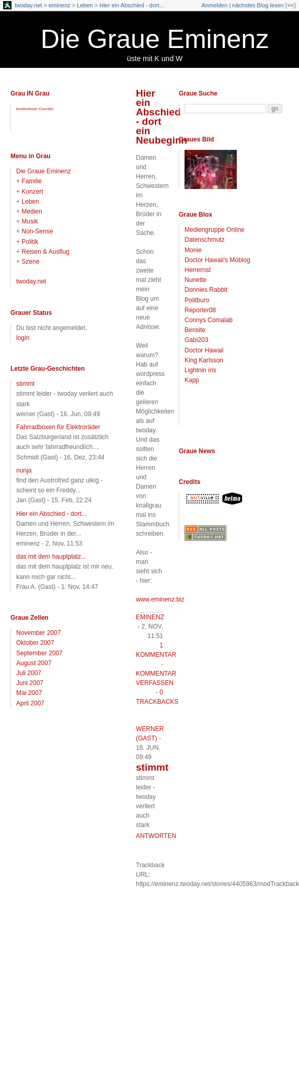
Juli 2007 (28, 673)
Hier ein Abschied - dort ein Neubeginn (161, 117)
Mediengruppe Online (215, 229)
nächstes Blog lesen (257, 5)
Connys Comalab (209, 320)
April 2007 (30, 703)
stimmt (25, 383)
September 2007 (39, 653)
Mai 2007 (29, 693)
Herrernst (198, 270)
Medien (31, 211)
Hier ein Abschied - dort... (131, 5)
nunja (23, 470)
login (22, 337)
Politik (29, 241)
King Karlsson (204, 360)
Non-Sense (37, 231)
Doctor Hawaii (204, 350)
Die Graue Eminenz (155, 39)
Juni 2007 (29, 683)
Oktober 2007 (35, 642)
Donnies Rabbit (206, 289)
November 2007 (38, 632)
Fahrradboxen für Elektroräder (58, 427)
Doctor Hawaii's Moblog (217, 260)
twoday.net (28, 5)
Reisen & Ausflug (45, 251)
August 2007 (33, 663)
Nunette (195, 280)
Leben (85, 5)
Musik (29, 221)
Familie (31, 181)
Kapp (192, 380)
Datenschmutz (205, 239)
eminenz (60, 5)
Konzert (32, 191)
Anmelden (215, 5)
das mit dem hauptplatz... (51, 556)
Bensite (195, 330)
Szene (30, 261)
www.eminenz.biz (160, 599)
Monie (193, 250)
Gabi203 (196, 340)
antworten (156, 836)
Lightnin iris (200, 370)
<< (290, 5)
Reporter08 (200, 310)
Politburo (197, 300)
